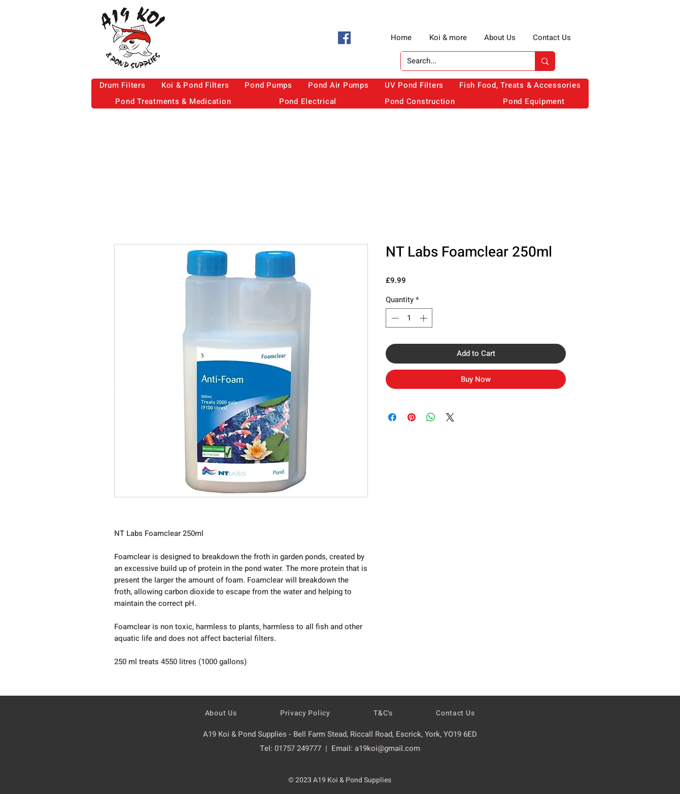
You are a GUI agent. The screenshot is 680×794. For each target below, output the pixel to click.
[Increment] (424, 318)
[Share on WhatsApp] (431, 417)
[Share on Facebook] (392, 417)
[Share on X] (450, 417)
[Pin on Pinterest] (411, 417)
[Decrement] (394, 318)
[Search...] (460, 61)
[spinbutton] (409, 318)
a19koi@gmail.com (387, 748)
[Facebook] (344, 37)
